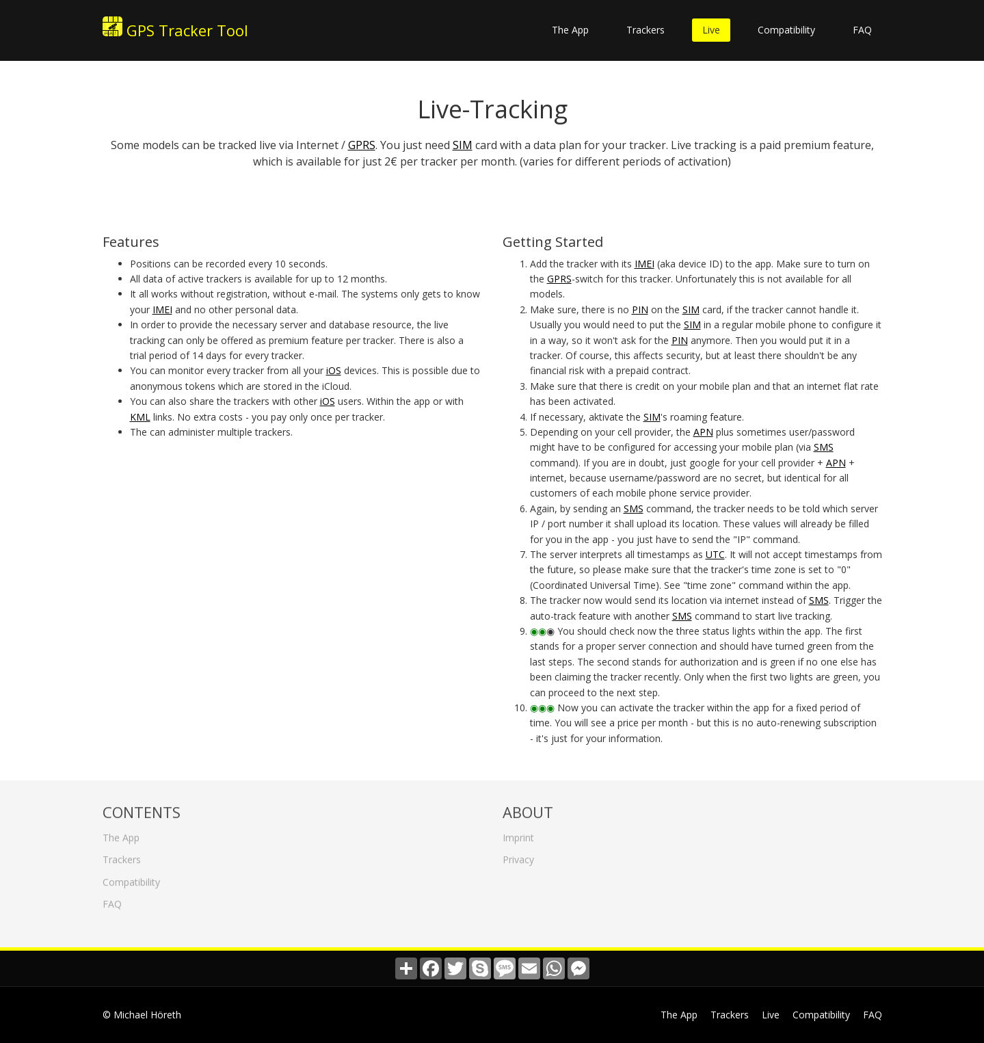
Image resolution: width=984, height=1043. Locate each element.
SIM (463, 145)
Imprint (518, 834)
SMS (824, 446)
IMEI (162, 309)
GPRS (361, 145)
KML (140, 416)
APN (703, 431)
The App (570, 29)
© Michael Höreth (142, 1014)
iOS (333, 370)
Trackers (645, 29)
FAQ (862, 29)
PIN (640, 309)
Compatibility (786, 29)
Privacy (518, 857)
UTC (715, 554)
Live (711, 29)
